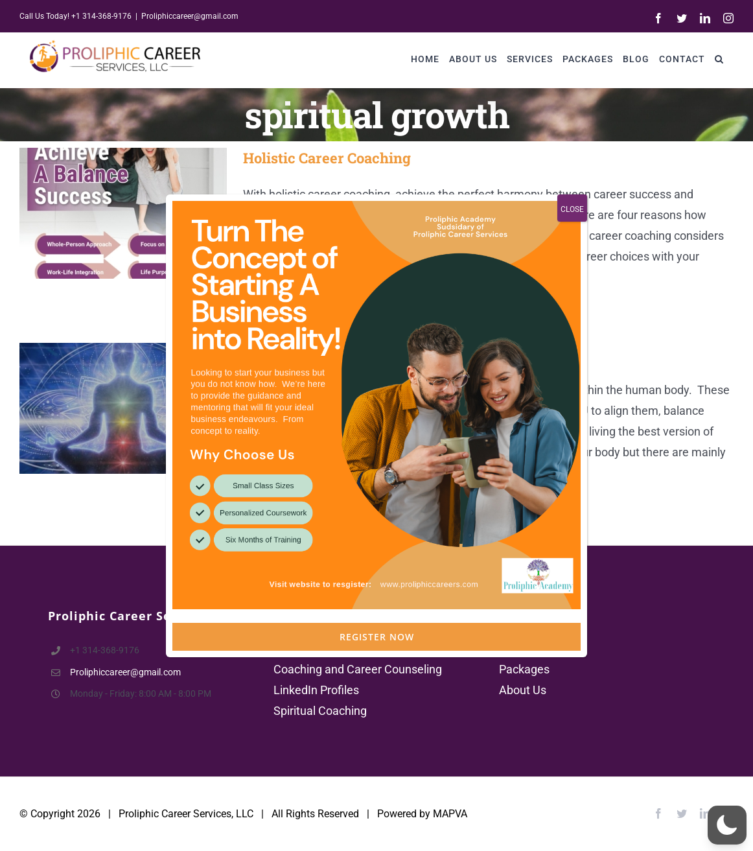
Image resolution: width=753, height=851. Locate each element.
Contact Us (527, 648)
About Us (522, 690)
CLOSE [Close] (572, 285)
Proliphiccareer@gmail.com (189, 16)
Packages (524, 669)
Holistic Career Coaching (327, 157)
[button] (719, 58)
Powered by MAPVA (422, 814)
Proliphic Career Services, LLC (186, 814)
